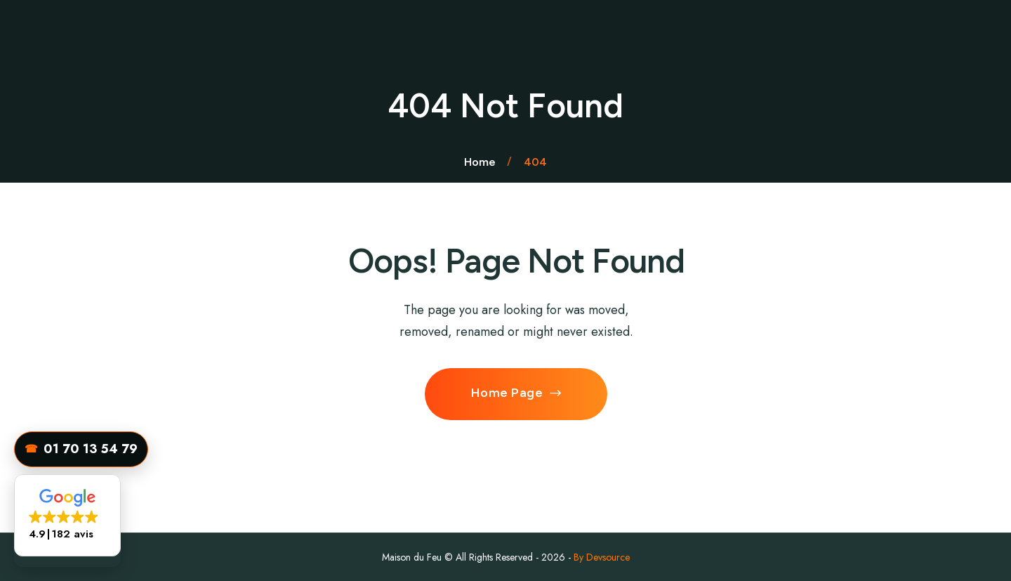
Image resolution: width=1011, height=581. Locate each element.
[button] (67, 515)
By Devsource (602, 557)
